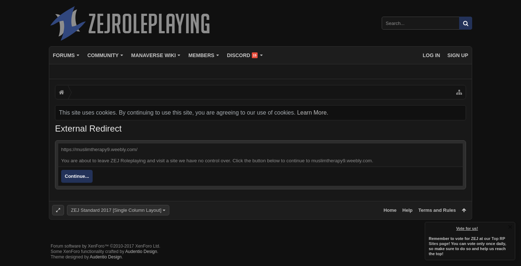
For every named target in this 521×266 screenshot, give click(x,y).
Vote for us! (467, 228)
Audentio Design (141, 251)
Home (390, 210)
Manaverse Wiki (153, 55)
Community (102, 55)
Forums (64, 55)
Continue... (77, 176)
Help (407, 210)
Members (202, 55)
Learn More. (312, 113)
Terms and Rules (437, 210)
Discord (242, 55)
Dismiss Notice (510, 227)
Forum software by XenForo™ (105, 246)
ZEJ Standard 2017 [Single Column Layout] (116, 210)
